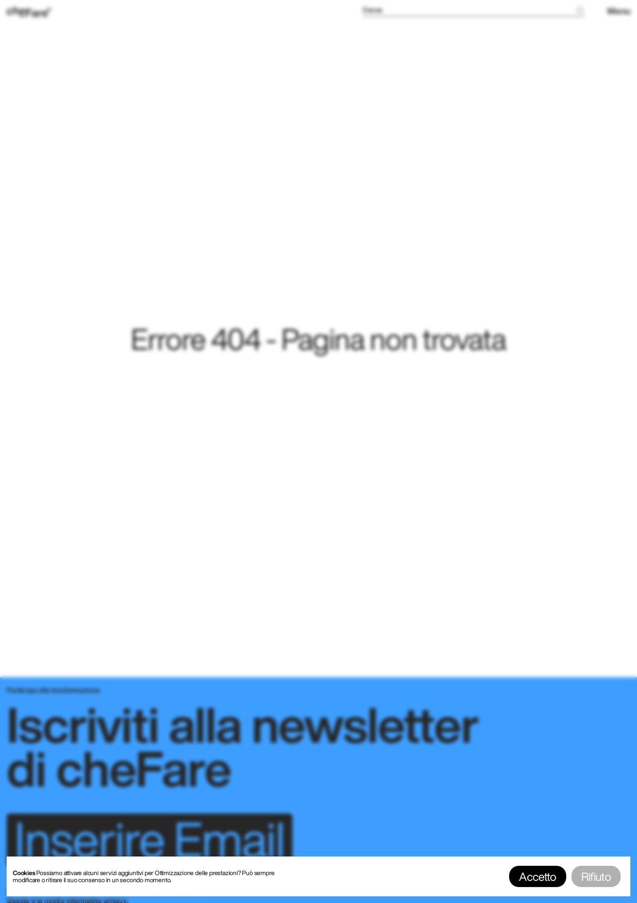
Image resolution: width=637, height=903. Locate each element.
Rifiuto (596, 876)
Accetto (537, 876)
